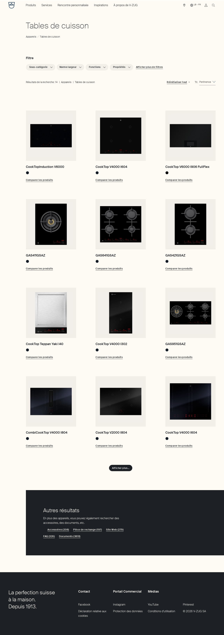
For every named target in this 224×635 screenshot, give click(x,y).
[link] (184, 6)
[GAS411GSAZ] (51, 224)
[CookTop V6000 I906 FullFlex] (190, 136)
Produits (31, 5)
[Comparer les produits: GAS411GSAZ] (39, 268)
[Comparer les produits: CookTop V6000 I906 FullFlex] (178, 180)
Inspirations (101, 5)
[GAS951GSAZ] (190, 313)
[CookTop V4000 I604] (121, 136)
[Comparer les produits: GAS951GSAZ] (178, 357)
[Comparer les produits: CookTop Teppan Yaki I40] (39, 357)
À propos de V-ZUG (126, 5)
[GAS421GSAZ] (190, 224)
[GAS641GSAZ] (121, 224)
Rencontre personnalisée (73, 5)
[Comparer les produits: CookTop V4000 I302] (109, 357)
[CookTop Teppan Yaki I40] (51, 313)
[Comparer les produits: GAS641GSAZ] (109, 268)
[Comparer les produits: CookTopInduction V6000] (39, 180)
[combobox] (207, 82)
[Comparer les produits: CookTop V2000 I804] (109, 445)
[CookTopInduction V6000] (51, 136)
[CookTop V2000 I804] (121, 401)
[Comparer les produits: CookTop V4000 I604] (109, 180)
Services (46, 5)
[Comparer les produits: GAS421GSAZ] (178, 268)
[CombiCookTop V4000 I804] (51, 401)
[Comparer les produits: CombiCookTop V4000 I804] (39, 445)
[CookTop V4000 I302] (121, 313)
